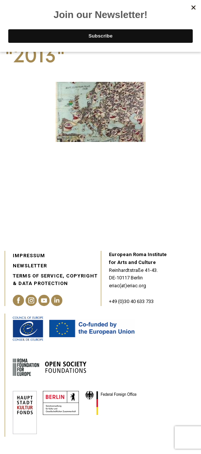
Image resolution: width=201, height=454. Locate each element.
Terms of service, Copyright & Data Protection (55, 280)
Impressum (29, 255)
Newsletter (30, 265)
